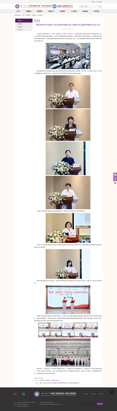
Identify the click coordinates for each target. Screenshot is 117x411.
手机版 (93, 1)
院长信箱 (93, 394)
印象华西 (101, 394)
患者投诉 (86, 394)
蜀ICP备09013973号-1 (49, 402)
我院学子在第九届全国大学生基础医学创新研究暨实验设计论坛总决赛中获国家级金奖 (59, 383)
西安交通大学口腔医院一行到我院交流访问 (49, 380)
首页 (23, 15)
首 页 (18, 11)
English (100, 1)
